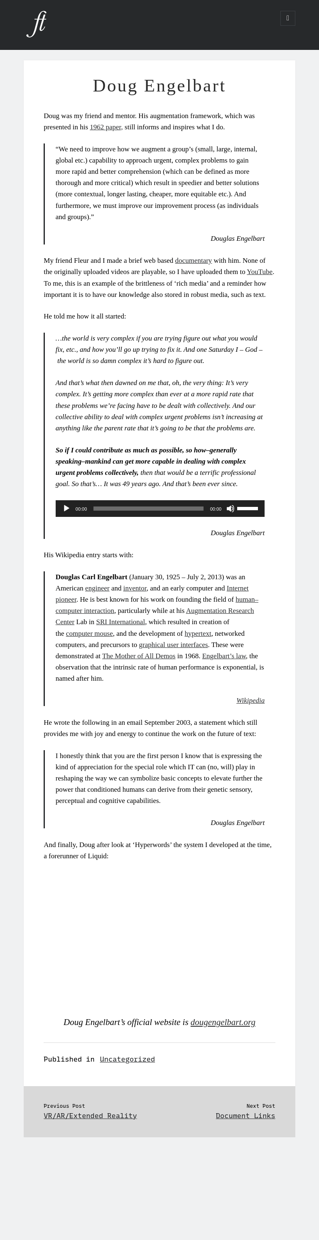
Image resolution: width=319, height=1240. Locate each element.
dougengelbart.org (223, 1022)
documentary (193, 260)
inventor (135, 588)
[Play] (66, 508)
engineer (97, 588)
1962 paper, (106, 127)
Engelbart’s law (224, 656)
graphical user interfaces (173, 645)
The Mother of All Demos (139, 656)
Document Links (245, 1116)
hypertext (197, 633)
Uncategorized (127, 1059)
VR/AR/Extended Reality (90, 1116)
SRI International (120, 622)
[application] (160, 508)
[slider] (148, 508)
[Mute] (230, 508)
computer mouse (89, 633)
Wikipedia (250, 700)
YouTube (259, 272)
